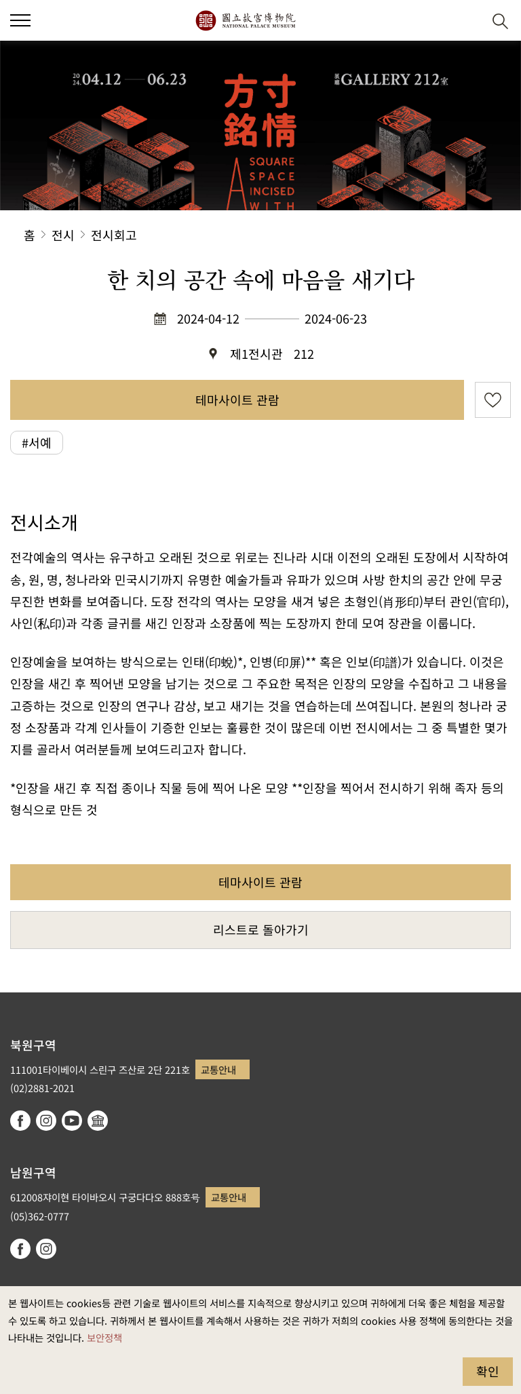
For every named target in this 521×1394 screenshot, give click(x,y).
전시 (63, 235)
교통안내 (218, 1069)
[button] (20, 20)
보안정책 (104, 1337)
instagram (46, 1120)
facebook (20, 1120)
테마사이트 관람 (237, 399)
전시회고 (114, 235)
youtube (72, 1120)
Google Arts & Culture (98, 1120)
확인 (487, 1371)
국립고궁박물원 (245, 20)
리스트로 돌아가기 (261, 929)
